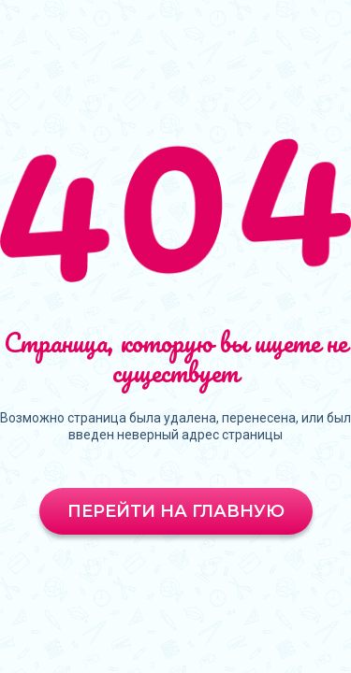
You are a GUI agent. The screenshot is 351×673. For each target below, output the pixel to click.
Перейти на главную (176, 511)
